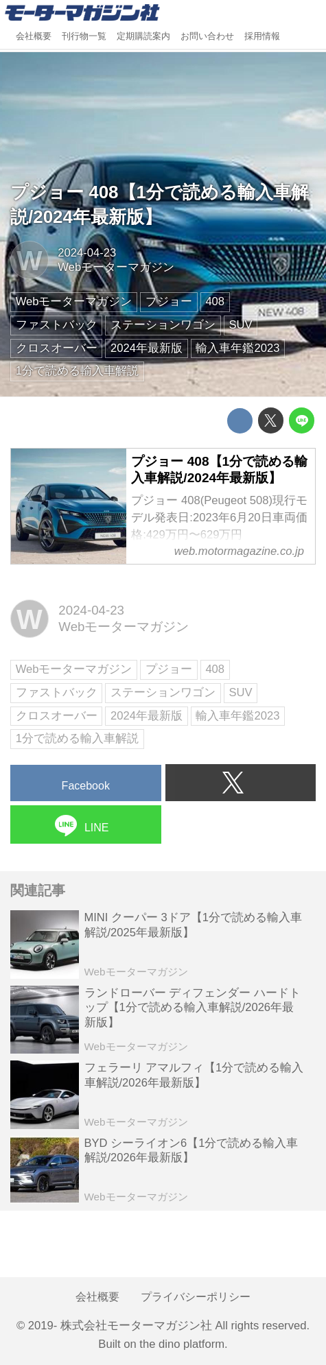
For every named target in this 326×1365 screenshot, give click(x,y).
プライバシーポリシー (196, 1297)
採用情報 (262, 36)
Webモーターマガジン (116, 267)
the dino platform (181, 1344)
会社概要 (33, 36)
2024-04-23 (87, 252)
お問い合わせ (207, 36)
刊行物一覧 (84, 36)
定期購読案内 (143, 36)
